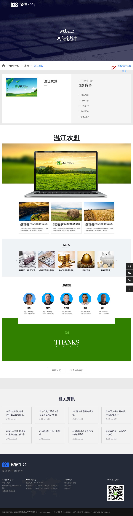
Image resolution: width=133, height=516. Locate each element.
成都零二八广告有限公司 (27, 512)
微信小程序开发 (70, 483)
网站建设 (67, 486)
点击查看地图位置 (8, 491)
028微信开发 (13, 65)
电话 (129, 280)
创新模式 (67, 489)
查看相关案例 (76, 370)
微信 (129, 273)
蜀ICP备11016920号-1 (85, 512)
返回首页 (56, 370)
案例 (26, 65)
